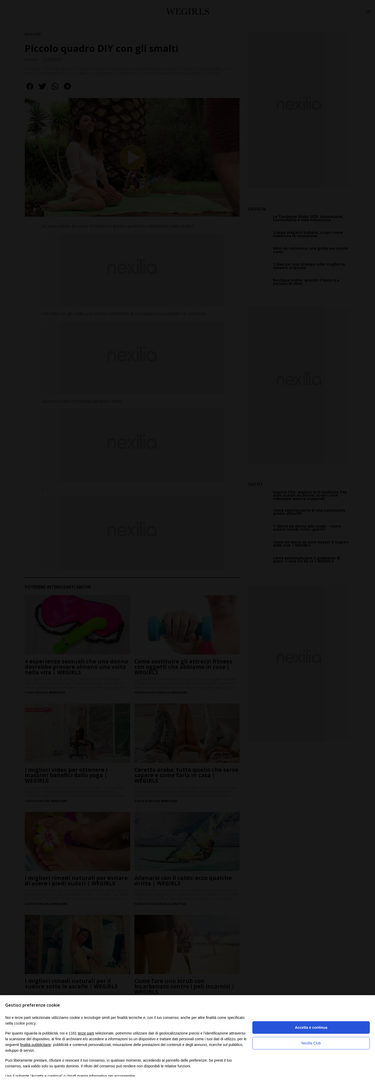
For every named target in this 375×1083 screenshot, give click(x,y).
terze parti (86, 1033)
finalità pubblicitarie (35, 1045)
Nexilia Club (311, 1043)
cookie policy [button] (25, 1023)
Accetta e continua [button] (311, 1027)
